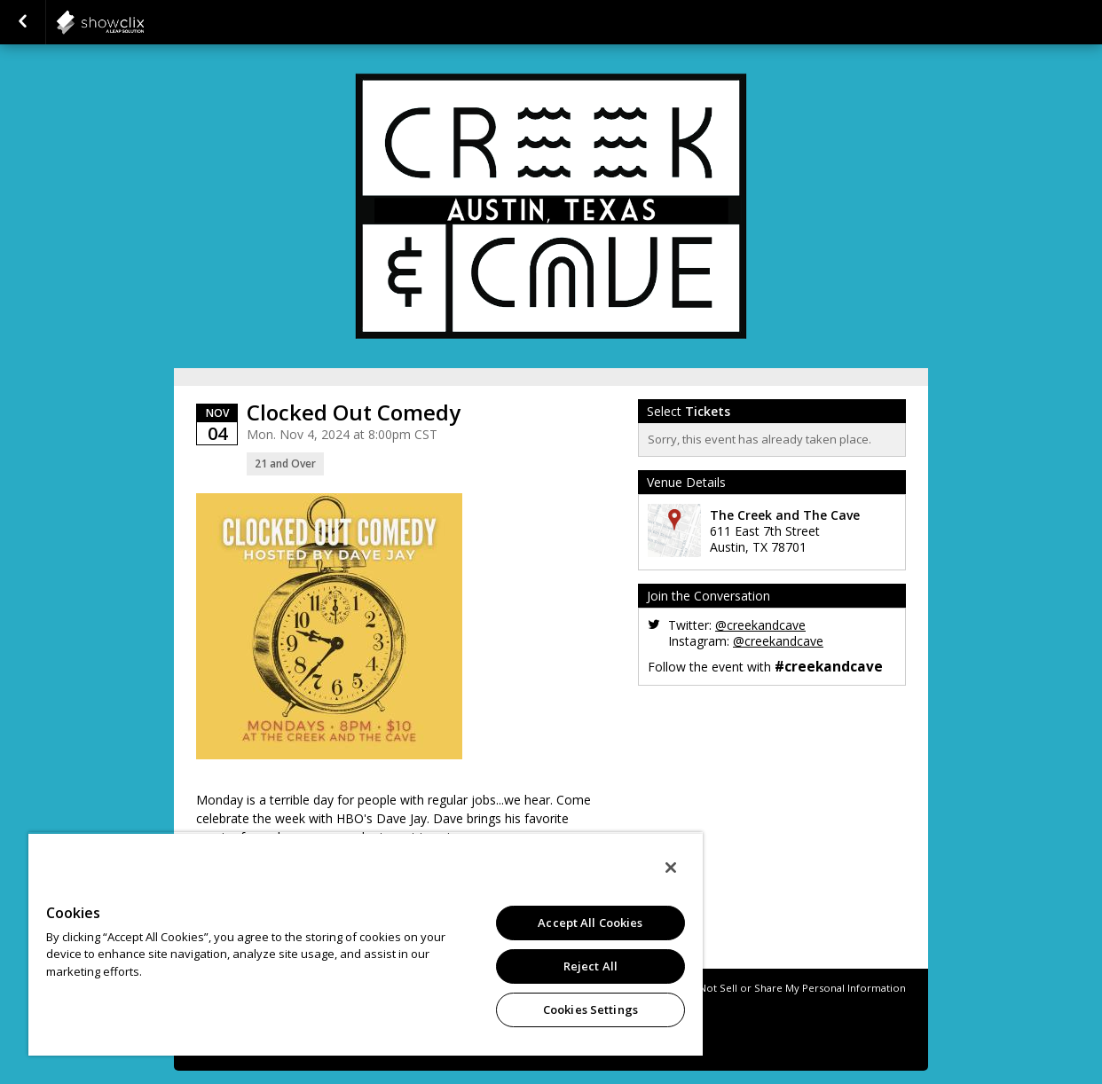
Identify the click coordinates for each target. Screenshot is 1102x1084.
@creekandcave (760, 625)
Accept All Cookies (590, 923)
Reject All (590, 966)
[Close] (670, 867)
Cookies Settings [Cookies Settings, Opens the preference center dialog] (590, 1009)
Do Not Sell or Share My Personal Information (794, 987)
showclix (143, 22)
